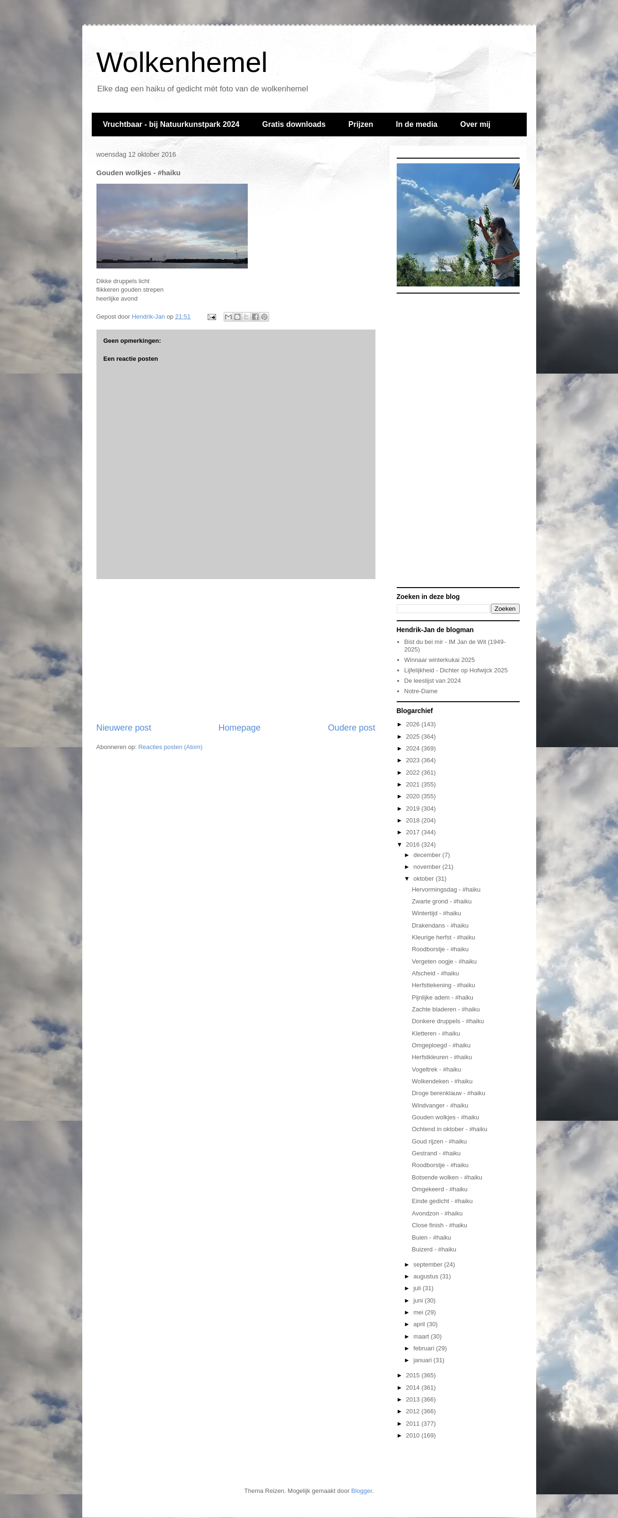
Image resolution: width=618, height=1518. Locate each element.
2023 (414, 760)
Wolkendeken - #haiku (442, 1081)
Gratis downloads (293, 124)
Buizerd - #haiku (434, 1249)
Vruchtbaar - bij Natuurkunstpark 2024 (171, 124)
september (428, 1264)
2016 (414, 844)
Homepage (239, 727)
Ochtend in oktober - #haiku (449, 1129)
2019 (414, 808)
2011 (414, 1423)
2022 (414, 772)
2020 (414, 796)
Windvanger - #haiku (440, 1105)
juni (419, 1300)
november (427, 866)
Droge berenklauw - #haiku (448, 1093)
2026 (414, 724)
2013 (414, 1399)
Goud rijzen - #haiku (439, 1141)
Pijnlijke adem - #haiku (442, 997)
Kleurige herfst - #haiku (443, 937)
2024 (414, 748)
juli (418, 1288)
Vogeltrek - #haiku (436, 1069)
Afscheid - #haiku (435, 973)
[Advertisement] (236, 650)
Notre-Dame (421, 691)
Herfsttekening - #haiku (443, 985)
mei (419, 1312)
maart (422, 1336)
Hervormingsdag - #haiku (446, 889)
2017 (414, 832)
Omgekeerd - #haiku (440, 1189)
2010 (414, 1435)
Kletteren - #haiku (436, 1033)
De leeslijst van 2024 (432, 680)
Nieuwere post (123, 727)
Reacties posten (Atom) (170, 746)
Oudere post (351, 727)
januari (423, 1360)
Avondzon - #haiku (437, 1213)
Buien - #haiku (431, 1237)
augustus (426, 1276)
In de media (416, 124)
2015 (414, 1375)
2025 (414, 736)
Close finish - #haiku (439, 1225)
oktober (424, 878)
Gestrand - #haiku (436, 1153)
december (427, 854)
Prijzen (360, 124)
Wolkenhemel (182, 62)
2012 (414, 1411)
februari (424, 1348)
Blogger (361, 1490)
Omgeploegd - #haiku (441, 1045)
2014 (414, 1387)
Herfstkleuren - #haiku (442, 1057)
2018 (414, 820)
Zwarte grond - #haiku (441, 901)
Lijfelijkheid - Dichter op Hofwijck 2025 (456, 670)
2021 (414, 784)
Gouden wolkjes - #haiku (445, 1117)
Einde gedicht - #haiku (442, 1201)
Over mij (475, 124)
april (420, 1324)
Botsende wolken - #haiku (447, 1177)
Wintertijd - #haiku (436, 913)
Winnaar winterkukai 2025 (439, 659)
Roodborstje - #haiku (440, 949)
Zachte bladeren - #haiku (446, 1009)
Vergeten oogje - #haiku (444, 961)
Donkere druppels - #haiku (448, 1021)
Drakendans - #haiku (440, 925)
